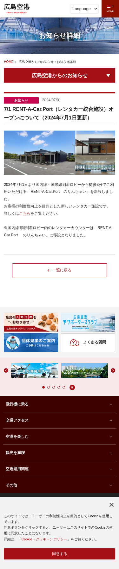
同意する (59, 554)
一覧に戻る (60, 270)
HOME (8, 62)
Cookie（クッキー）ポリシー (44, 539)
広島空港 (17, 8)
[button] (43, 387)
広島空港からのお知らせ (60, 75)
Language (84, 8)
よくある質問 (88, 343)
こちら (24, 213)
